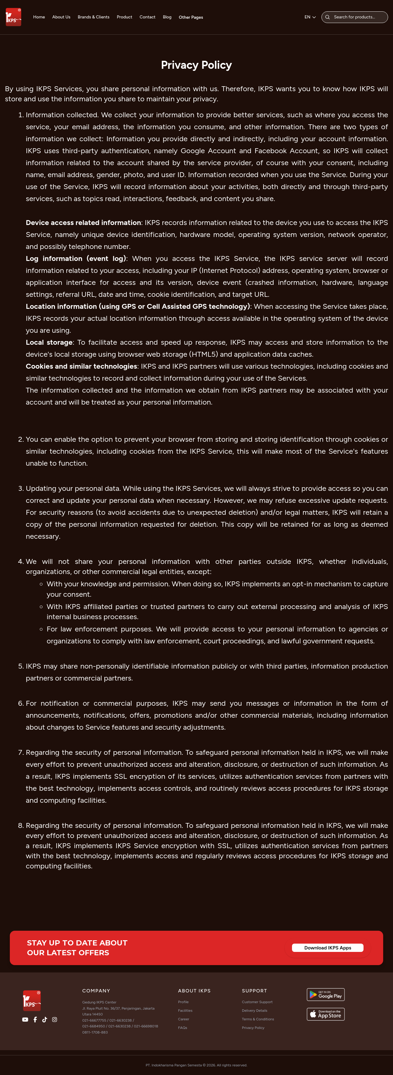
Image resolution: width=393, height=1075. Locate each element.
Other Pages (191, 17)
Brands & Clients (93, 17)
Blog (167, 17)
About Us (61, 17)
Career (183, 1019)
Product (124, 17)
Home (39, 17)
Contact (148, 17)
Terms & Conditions (258, 1019)
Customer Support (257, 1002)
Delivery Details (254, 1010)
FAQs (182, 1028)
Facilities (185, 1010)
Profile (183, 1002)
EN (311, 17)
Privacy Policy (253, 1028)
